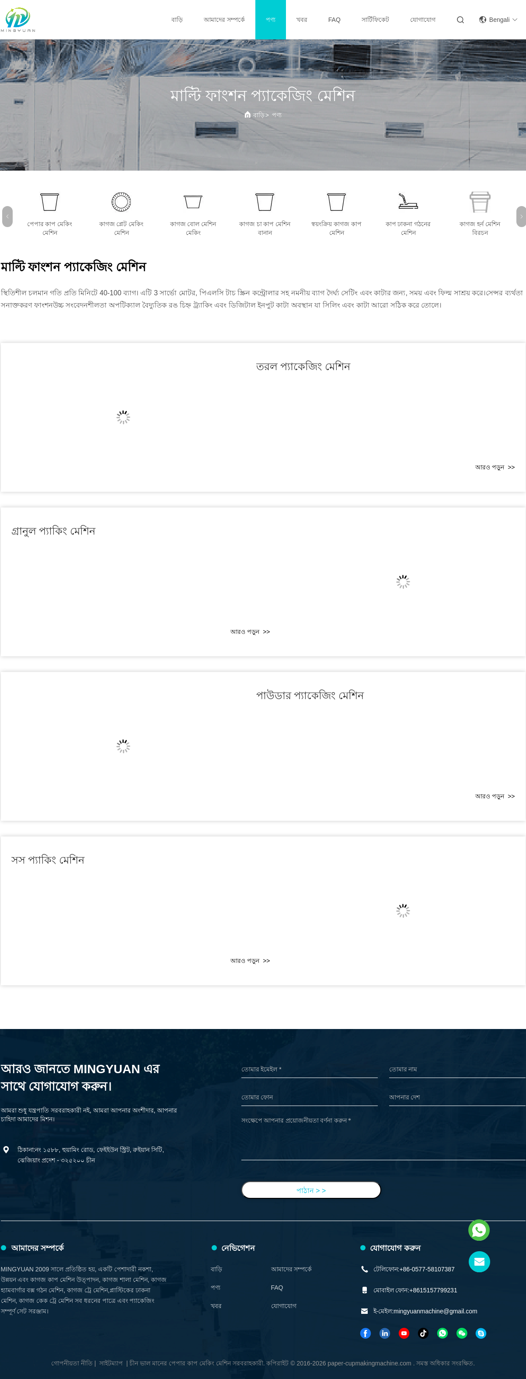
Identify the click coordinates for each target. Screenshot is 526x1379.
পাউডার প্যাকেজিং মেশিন (310, 695)
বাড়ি (177, 19)
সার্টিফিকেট (375, 19)
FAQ (334, 19)
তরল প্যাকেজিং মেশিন (303, 366)
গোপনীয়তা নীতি (72, 1363)
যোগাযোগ (422, 19)
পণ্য (270, 19)
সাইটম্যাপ (111, 1363)
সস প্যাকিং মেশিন (47, 860)
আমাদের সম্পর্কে (224, 19)
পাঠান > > (311, 1190)
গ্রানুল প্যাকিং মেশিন (53, 531)
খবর (301, 19)
